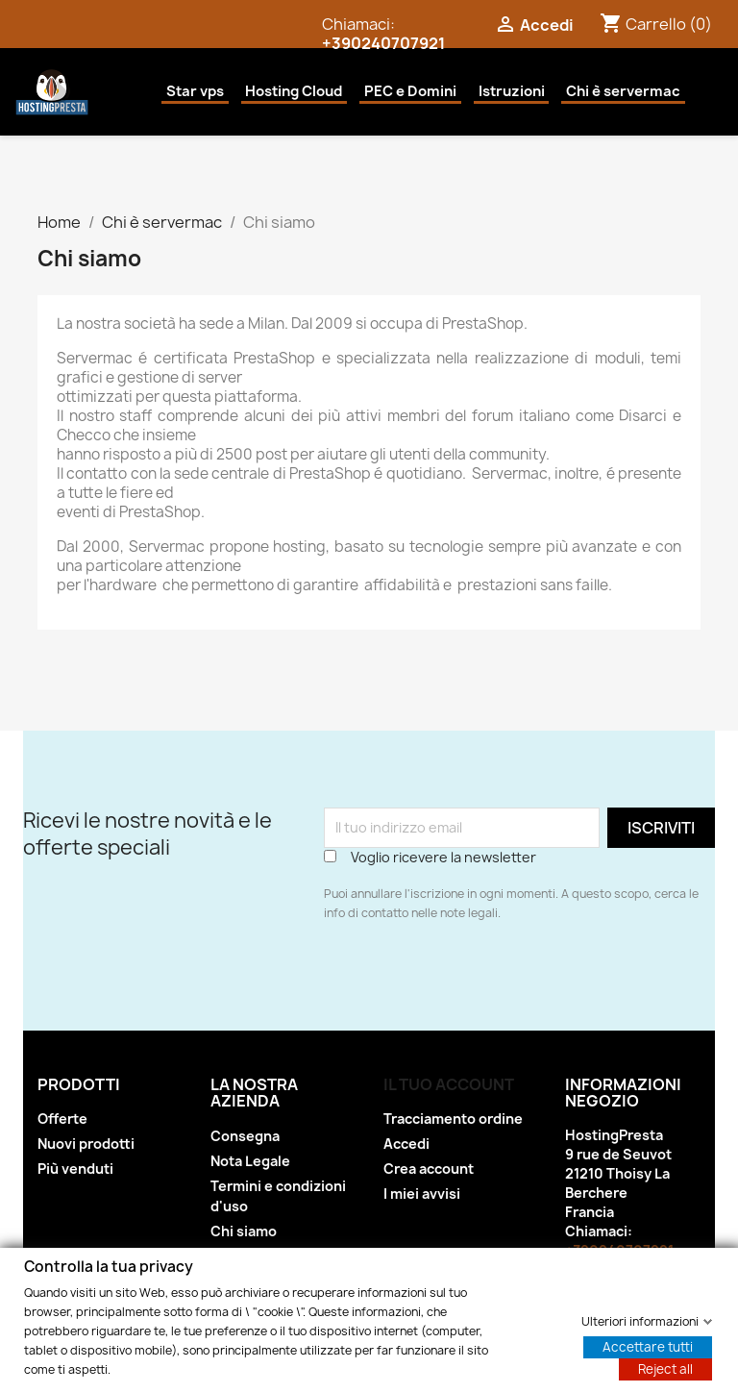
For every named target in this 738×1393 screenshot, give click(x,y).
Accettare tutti (648, 1346)
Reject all (665, 1368)
